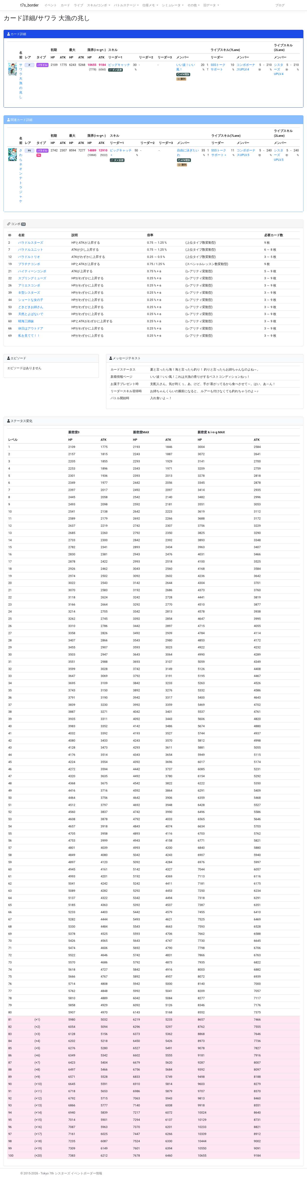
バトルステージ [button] (125, 5)
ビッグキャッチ (119, 65)
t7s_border (29, 5)
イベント (50, 5)
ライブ (78, 5)
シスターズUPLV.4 (278, 69)
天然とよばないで (30, 314)
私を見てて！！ (29, 335)
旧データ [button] (210, 5)
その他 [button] (192, 5)
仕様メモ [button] (149, 5)
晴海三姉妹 (26, 321)
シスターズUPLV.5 (278, 155)
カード (65, 5)
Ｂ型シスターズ (29, 292)
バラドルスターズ (30, 242)
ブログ (280, 5)
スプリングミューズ (32, 278)
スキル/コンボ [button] (97, 5)
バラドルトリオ (29, 257)
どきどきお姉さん (30, 307)
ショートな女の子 (30, 300)
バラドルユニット (30, 249)
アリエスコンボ (29, 285)
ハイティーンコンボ (32, 271)
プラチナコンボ (29, 264)
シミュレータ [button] (171, 5)
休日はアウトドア (30, 328)
